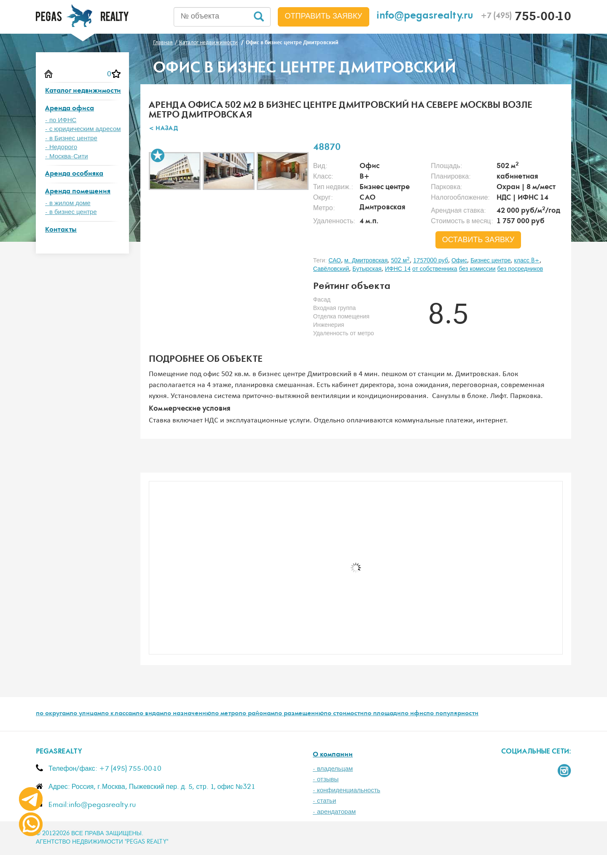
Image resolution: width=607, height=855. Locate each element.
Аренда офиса (69, 109)
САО (334, 261)
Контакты (61, 230)
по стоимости (344, 714)
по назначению (187, 714)
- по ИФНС (60, 120)
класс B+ (526, 261)
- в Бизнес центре (71, 138)
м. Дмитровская (366, 261)
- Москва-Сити (66, 156)
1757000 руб (430, 261)
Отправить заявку (324, 16)
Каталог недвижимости (83, 91)
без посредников (520, 269)
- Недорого (61, 147)
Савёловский (331, 269)
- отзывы (325, 779)
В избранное (157, 155)
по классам (118, 714)
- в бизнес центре (71, 212)
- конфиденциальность (346, 790)
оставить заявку (478, 240)
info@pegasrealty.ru (424, 16)
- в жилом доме (68, 203)
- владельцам (333, 769)
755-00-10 (526, 18)
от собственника (434, 269)
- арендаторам (334, 812)
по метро (225, 714)
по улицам (85, 714)
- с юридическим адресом (83, 129)
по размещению (299, 714)
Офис (459, 261)
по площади (382, 714)
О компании (333, 755)
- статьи (324, 801)
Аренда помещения (77, 192)
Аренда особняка (74, 174)
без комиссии (477, 269)
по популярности (452, 714)
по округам (53, 714)
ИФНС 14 (398, 269)
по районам (256, 714)
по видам (150, 714)
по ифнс (413, 714)
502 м (400, 261)
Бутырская (366, 269)
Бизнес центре (490, 261)
